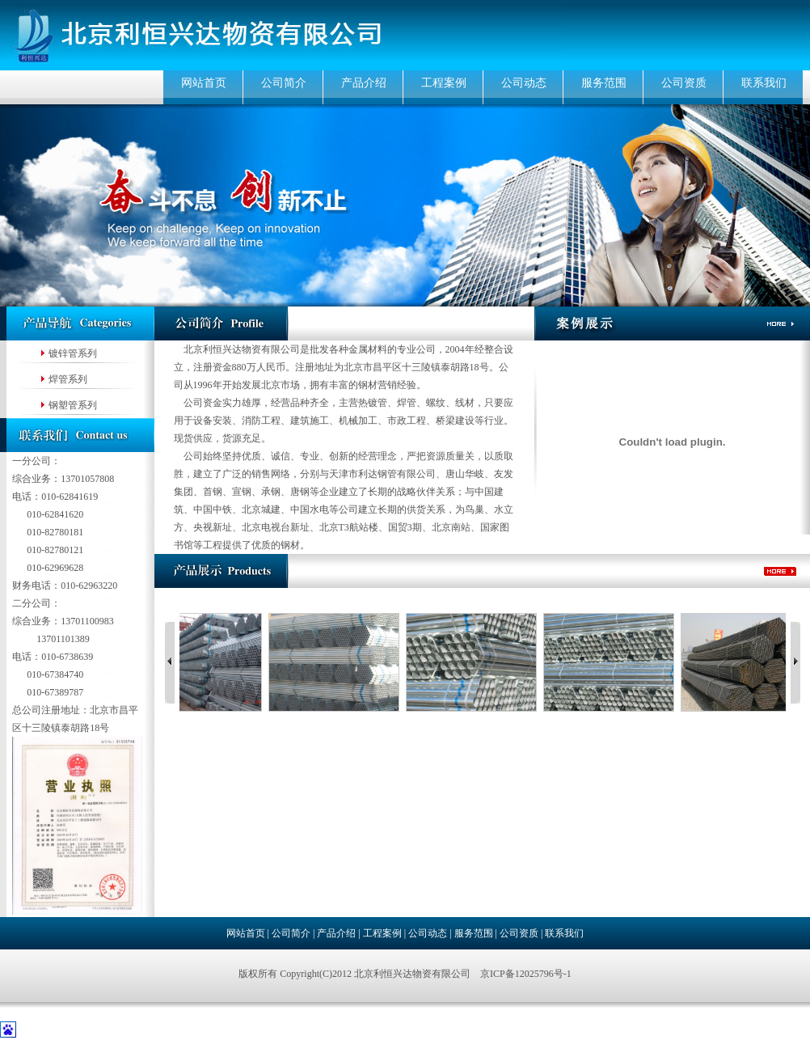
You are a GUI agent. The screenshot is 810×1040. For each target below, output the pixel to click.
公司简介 (283, 83)
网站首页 (203, 83)
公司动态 (523, 83)
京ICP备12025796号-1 (526, 973)
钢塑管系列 (73, 405)
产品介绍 (363, 83)
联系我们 (764, 83)
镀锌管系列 (73, 353)
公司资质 (684, 83)
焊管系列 (68, 379)
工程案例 (443, 83)
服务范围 (603, 83)
